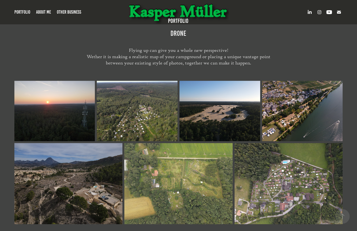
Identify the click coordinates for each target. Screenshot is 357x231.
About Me (43, 12)
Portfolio (22, 12)
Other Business (69, 12)
